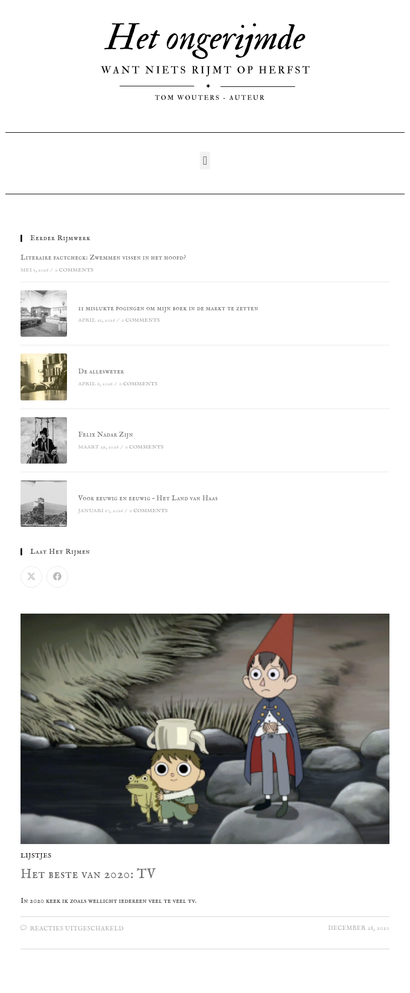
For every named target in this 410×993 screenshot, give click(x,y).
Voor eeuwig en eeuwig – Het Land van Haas (148, 498)
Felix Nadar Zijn (105, 434)
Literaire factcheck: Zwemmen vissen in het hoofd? (103, 257)
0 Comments (74, 270)
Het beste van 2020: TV (88, 874)
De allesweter (101, 371)
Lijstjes (36, 856)
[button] (205, 160)
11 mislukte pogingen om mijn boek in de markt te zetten (168, 308)
